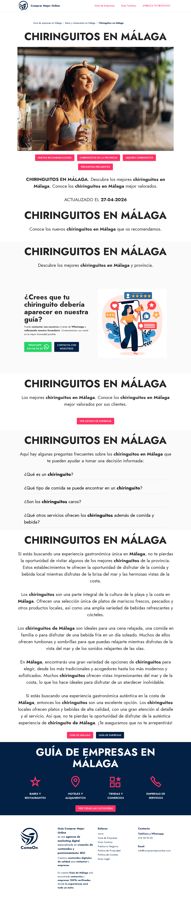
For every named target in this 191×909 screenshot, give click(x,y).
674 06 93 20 (145, 839)
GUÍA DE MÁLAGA (79, 736)
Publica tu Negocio (108, 847)
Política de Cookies (108, 856)
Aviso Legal (104, 860)
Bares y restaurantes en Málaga (80, 23)
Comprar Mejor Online (47, 6)
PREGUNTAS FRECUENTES (95, 167)
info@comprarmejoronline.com (154, 852)
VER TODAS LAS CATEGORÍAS (95, 809)
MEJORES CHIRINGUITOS (141, 158)
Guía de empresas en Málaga (47, 23)
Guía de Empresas (105, 7)
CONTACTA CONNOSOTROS (68, 347)
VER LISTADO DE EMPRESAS (95, 421)
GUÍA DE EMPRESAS (110, 736)
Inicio (101, 835)
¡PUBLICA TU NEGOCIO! (156, 7)
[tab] (95, 475)
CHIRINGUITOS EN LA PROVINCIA (99, 158)
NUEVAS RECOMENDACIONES (52, 158)
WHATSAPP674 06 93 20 (38, 347)
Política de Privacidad (109, 852)
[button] (95, 475)
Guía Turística (128, 7)
